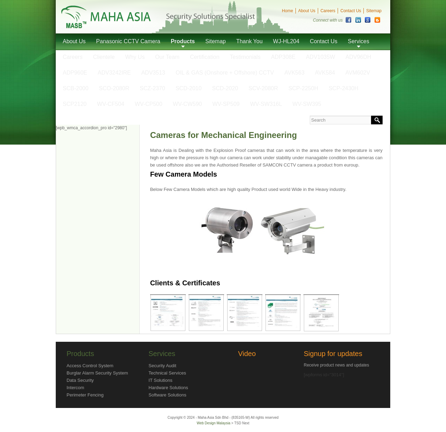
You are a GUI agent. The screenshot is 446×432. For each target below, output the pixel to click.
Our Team (167, 57)
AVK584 (325, 73)
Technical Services (167, 373)
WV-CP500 (148, 104)
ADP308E (283, 57)
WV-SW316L (266, 104)
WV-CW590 (187, 104)
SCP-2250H (303, 88)
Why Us (135, 57)
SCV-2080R (263, 88)
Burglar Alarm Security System (97, 373)
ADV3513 (153, 73)
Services (358, 41)
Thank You (249, 41)
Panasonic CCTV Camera (128, 41)
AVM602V (357, 73)
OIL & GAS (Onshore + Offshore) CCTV (225, 73)
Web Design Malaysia (214, 423)
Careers (328, 10)
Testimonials (245, 57)
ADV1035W (320, 57)
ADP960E (75, 73)
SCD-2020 (225, 88)
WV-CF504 (110, 104)
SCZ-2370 (152, 88)
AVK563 (294, 73)
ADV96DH (358, 57)
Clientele (104, 57)
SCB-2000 (76, 88)
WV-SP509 (225, 104)
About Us (306, 10)
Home (287, 10)
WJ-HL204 (286, 41)
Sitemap (374, 10)
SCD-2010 (189, 88)
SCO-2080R (114, 88)
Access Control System (90, 365)
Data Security (80, 380)
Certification (204, 57)
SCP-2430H (343, 88)
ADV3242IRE (114, 73)
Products (183, 41)
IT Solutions (160, 380)
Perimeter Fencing (85, 395)
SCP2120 (75, 104)
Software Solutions (167, 395)
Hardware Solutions (168, 387)
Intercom (75, 387)
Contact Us (350, 10)
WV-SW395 (306, 104)
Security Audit (162, 365)
